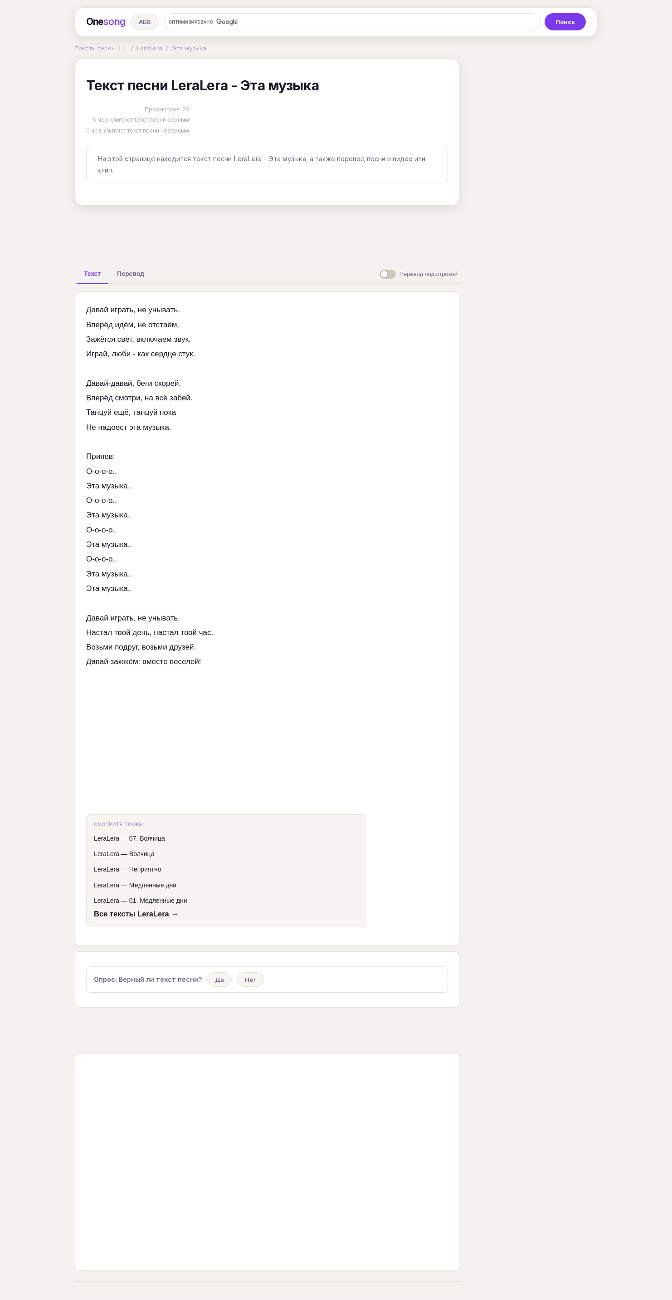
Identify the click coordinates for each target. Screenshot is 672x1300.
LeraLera (149, 48)
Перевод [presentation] (130, 273)
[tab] (92, 273)
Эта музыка (189, 48)
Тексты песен (95, 48)
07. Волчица (147, 838)
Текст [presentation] (92, 273)
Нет (251, 979)
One (106, 22)
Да (219, 979)
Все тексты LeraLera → (136, 914)
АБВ (145, 21)
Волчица (142, 853)
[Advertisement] (267, 233)
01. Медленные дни (158, 900)
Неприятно (145, 869)
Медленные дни (152, 885)
